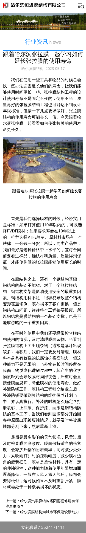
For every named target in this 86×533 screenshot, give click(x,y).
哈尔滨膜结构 (32, 68)
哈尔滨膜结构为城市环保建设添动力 (49, 511)
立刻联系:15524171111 (43, 527)
